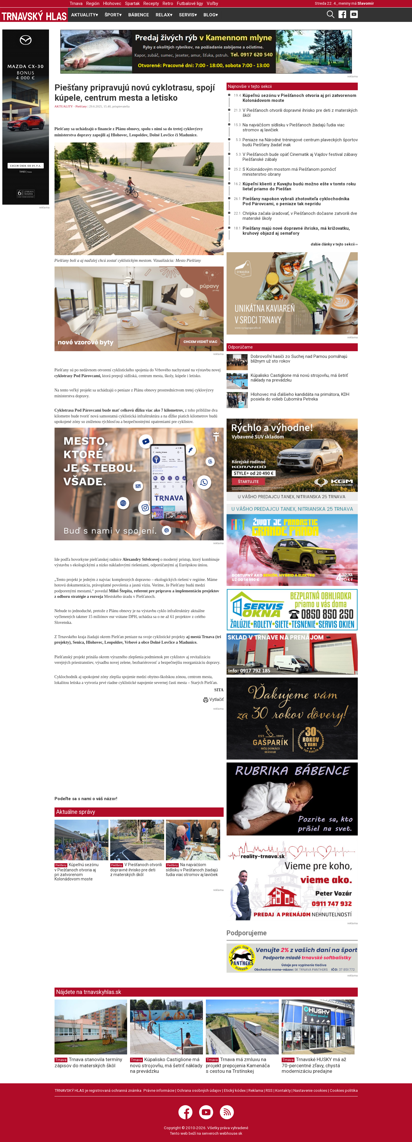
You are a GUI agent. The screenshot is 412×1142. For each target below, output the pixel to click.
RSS (269, 1090)
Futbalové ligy (190, 3)
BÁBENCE (138, 15)
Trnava (76, 3)
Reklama (255, 1090)
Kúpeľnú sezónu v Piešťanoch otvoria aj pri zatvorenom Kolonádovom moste (77, 871)
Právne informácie (158, 1090)
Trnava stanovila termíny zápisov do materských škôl (88, 1062)
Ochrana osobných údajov (199, 1090)
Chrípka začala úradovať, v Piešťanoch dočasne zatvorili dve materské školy (300, 216)
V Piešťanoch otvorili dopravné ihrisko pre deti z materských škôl (136, 869)
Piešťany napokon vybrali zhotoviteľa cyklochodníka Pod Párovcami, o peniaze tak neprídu (296, 201)
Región (92, 3)
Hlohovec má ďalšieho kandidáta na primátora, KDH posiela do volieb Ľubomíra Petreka (300, 397)
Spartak (132, 3)
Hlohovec (112, 3)
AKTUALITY (64, 106)
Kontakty (283, 1090)
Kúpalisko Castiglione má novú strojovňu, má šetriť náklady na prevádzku (299, 378)
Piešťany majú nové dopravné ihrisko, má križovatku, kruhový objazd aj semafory (296, 231)
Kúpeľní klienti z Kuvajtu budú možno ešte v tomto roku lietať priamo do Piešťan (299, 186)
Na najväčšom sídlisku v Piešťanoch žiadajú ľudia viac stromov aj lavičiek (192, 869)
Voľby (212, 3)
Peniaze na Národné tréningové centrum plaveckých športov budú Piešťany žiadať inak (300, 142)
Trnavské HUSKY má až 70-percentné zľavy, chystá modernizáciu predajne (314, 1065)
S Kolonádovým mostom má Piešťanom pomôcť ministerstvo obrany (289, 172)
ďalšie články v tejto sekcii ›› (334, 244)
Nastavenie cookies (310, 1090)
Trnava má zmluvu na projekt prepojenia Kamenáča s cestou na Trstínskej (238, 1065)
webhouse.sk (231, 1133)
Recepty (151, 3)
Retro (168, 3)
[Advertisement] (103, 753)
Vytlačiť (213, 699)
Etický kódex (235, 1090)
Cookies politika (344, 1090)
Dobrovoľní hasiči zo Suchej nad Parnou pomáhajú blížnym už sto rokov (299, 359)
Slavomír (365, 3)
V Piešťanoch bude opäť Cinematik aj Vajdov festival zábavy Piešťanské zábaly (300, 157)
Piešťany (81, 106)
